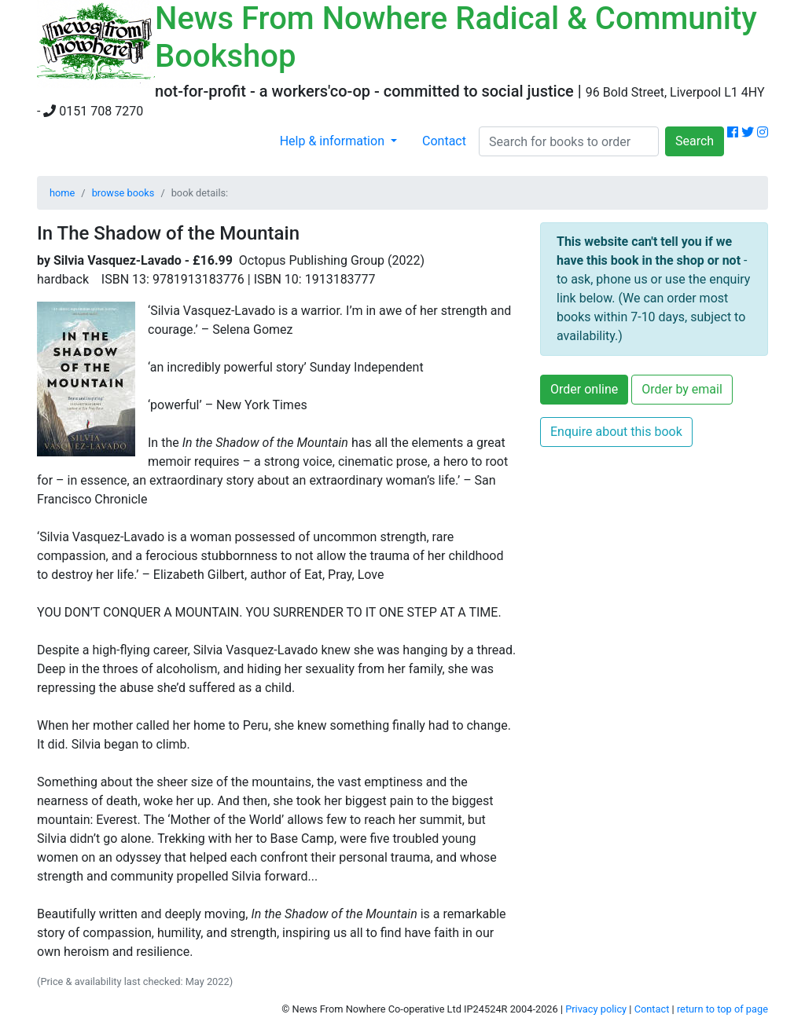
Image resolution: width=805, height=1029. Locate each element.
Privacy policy (596, 1009)
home (62, 193)
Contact (444, 141)
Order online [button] (584, 389)
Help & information (334, 141)
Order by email (681, 389)
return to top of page (722, 1009)
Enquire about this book (616, 431)
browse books (123, 193)
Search (694, 141)
